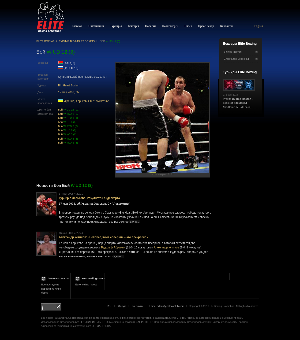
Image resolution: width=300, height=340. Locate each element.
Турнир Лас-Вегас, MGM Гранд (239, 99)
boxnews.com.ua (58, 278)
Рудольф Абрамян (113, 247)
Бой (68, 109)
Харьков (81, 101)
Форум (122, 306)
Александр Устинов (166, 247)
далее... (134, 221)
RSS (109, 306)
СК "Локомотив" (98, 101)
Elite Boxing (45, 41)
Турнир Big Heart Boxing (77, 41)
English (258, 26)
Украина (69, 101)
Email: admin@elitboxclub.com (166, 306)
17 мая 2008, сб (68, 92)
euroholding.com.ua (94, 278)
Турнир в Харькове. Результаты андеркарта (89, 198)
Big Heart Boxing (68, 85)
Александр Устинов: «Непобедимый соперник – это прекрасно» (103, 237)
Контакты (137, 306)
